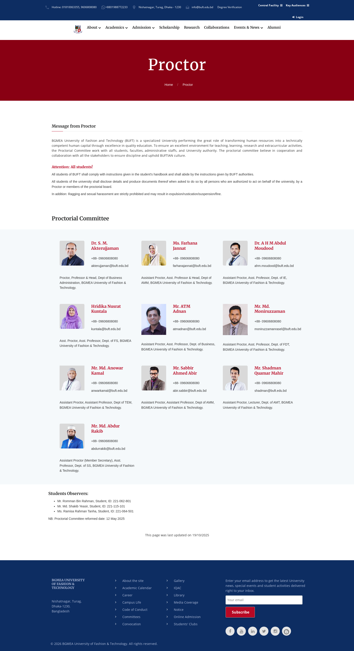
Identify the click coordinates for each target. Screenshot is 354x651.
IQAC (177, 587)
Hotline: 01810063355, (66, 7)
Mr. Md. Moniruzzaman (269, 308)
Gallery (179, 580)
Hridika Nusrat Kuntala (106, 308)
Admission (142, 28)
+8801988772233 (116, 7)
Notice (179, 609)
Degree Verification (229, 7)
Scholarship (168, 28)
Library (179, 594)
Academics (115, 28)
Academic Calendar (137, 587)
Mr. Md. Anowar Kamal (107, 370)
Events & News (250, 28)
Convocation (131, 623)
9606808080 (89, 7)
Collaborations (218, 28)
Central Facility (270, 5)
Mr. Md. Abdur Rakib (105, 428)
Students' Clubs (186, 623)
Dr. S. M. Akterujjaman (105, 245)
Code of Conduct (134, 609)
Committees (131, 616)
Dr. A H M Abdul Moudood (270, 245)
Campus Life (131, 601)
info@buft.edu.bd (202, 7)
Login (297, 17)
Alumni (276, 28)
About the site (133, 580)
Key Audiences (297, 5)
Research (192, 28)
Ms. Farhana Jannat (185, 245)
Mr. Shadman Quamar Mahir (269, 370)
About (92, 28)
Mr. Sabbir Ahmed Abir (185, 370)
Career (127, 594)
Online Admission (187, 616)
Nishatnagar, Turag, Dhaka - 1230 (160, 7)
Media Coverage (186, 601)
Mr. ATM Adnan (181, 308)
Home (169, 84)
